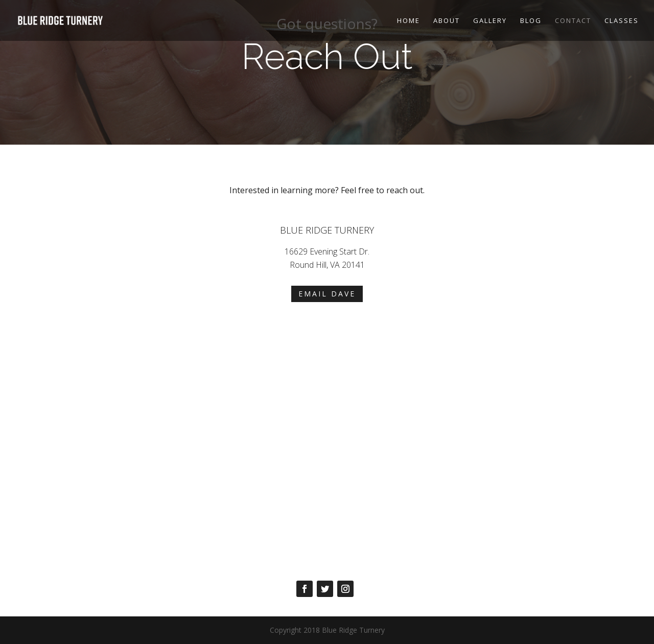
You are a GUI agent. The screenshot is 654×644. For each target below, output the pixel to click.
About (446, 21)
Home (408, 21)
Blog (531, 21)
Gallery (490, 21)
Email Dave (327, 293)
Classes (621, 21)
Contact (573, 21)
